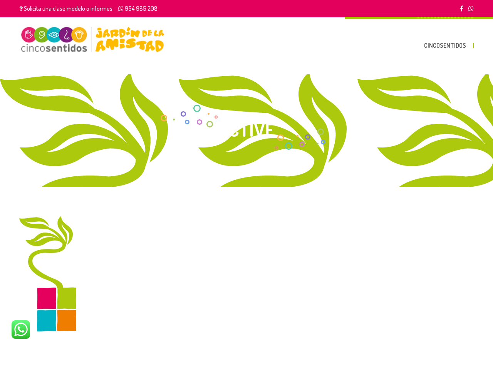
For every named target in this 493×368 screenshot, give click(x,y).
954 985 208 (141, 8)
